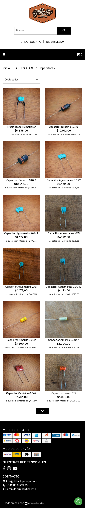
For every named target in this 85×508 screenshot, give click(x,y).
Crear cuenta (31, 41)
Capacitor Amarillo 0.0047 (63, 340)
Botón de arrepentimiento (19, 489)
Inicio (7, 68)
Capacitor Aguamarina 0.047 (21, 233)
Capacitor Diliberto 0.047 (21, 180)
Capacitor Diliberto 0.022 (64, 127)
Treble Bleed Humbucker (21, 127)
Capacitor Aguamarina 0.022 (64, 180)
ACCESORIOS (25, 68)
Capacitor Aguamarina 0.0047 (63, 286)
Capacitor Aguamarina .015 (64, 233)
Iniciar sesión (55, 41)
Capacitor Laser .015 (63, 393)
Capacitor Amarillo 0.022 (21, 340)
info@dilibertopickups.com (20, 481)
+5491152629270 (15, 485)
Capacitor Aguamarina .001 (21, 286)
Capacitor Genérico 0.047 (21, 393)
